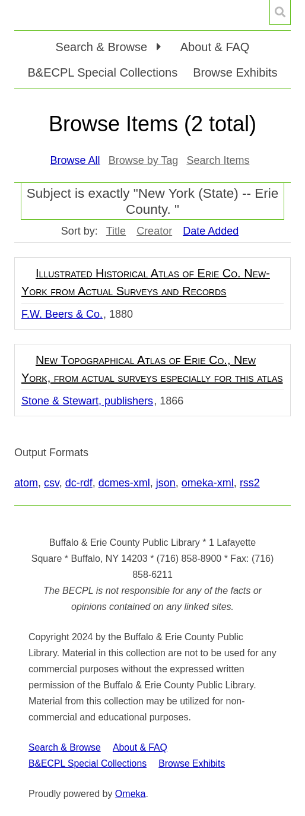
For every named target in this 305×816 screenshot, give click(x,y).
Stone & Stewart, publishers (87, 401)
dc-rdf (79, 483)
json (166, 483)
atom (26, 483)
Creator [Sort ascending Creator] (154, 231)
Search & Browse (64, 747)
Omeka (130, 794)
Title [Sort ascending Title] (116, 231)
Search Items (217, 160)
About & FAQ (215, 46)
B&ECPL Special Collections (103, 72)
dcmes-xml (124, 483)
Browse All (75, 160)
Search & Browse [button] (103, 46)
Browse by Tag (144, 160)
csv (51, 483)
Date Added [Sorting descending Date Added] (211, 231)
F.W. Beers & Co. (62, 314)
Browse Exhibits (235, 72)
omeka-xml (208, 483)
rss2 (250, 483)
